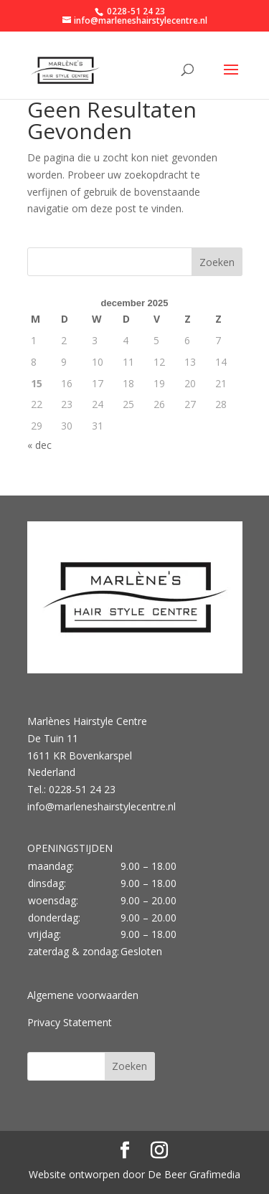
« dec (39, 445)
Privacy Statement (69, 1022)
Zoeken (217, 262)
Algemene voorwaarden (82, 995)
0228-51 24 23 (135, 11)
